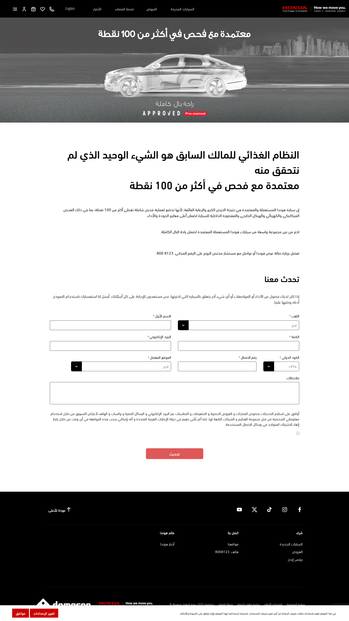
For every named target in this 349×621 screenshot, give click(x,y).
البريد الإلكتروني (160, 336)
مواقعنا (233, 543)
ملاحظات (292, 377)
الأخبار (97, 8)
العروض (151, 8)
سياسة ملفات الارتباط (248, 603)
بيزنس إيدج (295, 559)
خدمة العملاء (124, 8)
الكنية (295, 336)
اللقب (295, 315)
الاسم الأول (162, 315)
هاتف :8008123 (227, 551)
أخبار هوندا (167, 543)
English (70, 9)
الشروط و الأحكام (273, 603)
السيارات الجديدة (182, 8)
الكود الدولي (290, 357)
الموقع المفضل (160, 357)
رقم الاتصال (248, 357)
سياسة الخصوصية (296, 603)
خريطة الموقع (226, 603)
